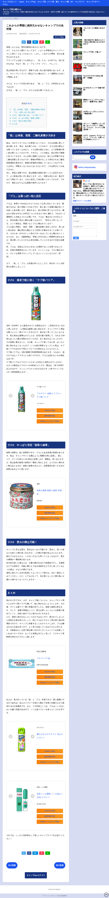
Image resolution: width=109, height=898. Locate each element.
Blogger (58, 886)
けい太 (87, 181)
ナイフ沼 (50, 2)
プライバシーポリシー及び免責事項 (54, 892)
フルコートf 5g (43, 655)
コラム (5, 4)
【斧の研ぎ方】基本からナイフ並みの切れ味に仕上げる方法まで (94, 42)
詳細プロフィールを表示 (82, 201)
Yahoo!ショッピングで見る (51, 421)
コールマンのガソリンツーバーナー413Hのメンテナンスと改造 (94, 66)
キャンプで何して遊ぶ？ (92, 52)
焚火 (57, 2)
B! (35, 42)
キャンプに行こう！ (10, 2)
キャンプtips (59, 37)
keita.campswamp (87, 167)
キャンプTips (31, 2)
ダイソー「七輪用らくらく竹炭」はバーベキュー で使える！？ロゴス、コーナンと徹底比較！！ (94, 126)
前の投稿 (59, 862)
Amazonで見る (51, 410)
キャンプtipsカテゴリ (36, 872)
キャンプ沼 (42, 2)
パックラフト (80, 2)
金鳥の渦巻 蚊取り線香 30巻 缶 (50, 490)
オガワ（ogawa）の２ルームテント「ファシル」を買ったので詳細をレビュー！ (94, 137)
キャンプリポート (93, 2)
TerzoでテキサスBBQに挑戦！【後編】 (93, 77)
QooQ (58, 897)
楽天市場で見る (51, 416)
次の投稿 (12, 862)
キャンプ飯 (65, 2)
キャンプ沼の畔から (12, 9)
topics (21, 2)
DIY (71, 2)
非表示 (28, 103)
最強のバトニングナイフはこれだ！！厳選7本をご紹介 (94, 101)
